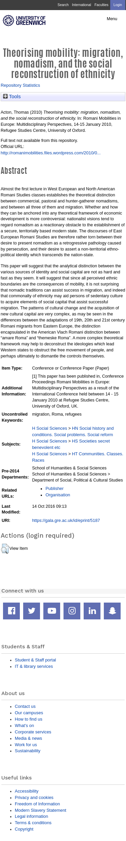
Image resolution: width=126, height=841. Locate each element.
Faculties (101, 5)
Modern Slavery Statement (40, 810)
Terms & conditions (33, 822)
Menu (112, 18)
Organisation (57, 494)
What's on (24, 725)
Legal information (31, 816)
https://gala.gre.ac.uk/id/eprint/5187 (66, 520)
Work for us (26, 744)
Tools (12, 96)
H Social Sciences (49, 428)
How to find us (28, 719)
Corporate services (33, 731)
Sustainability (27, 750)
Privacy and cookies (34, 797)
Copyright (24, 829)
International (81, 5)
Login (118, 5)
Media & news (28, 738)
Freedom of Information (37, 803)
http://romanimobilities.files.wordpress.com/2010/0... (51, 152)
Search (63, 5)
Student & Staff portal (35, 659)
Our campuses (29, 712)
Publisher (54, 488)
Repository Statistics (20, 85)
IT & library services (34, 666)
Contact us (25, 706)
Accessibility (26, 791)
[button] (5, 549)
